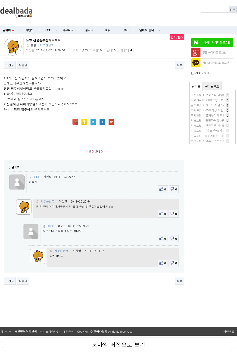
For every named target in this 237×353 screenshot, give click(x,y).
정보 (48, 30)
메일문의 (68, 331)
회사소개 (5, 331)
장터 (125, 30)
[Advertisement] (137, 13)
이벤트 (29, 30)
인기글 (196, 86)
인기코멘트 (212, 86)
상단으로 (228, 331)
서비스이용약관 (49, 331)
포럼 (108, 30)
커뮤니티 (68, 30)
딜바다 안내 (146, 30)
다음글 (23, 65)
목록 (179, 65)
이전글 (10, 65)
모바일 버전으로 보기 (118, 344)
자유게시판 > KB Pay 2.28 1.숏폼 (212, 100)
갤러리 (89, 30)
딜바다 (8, 30)
